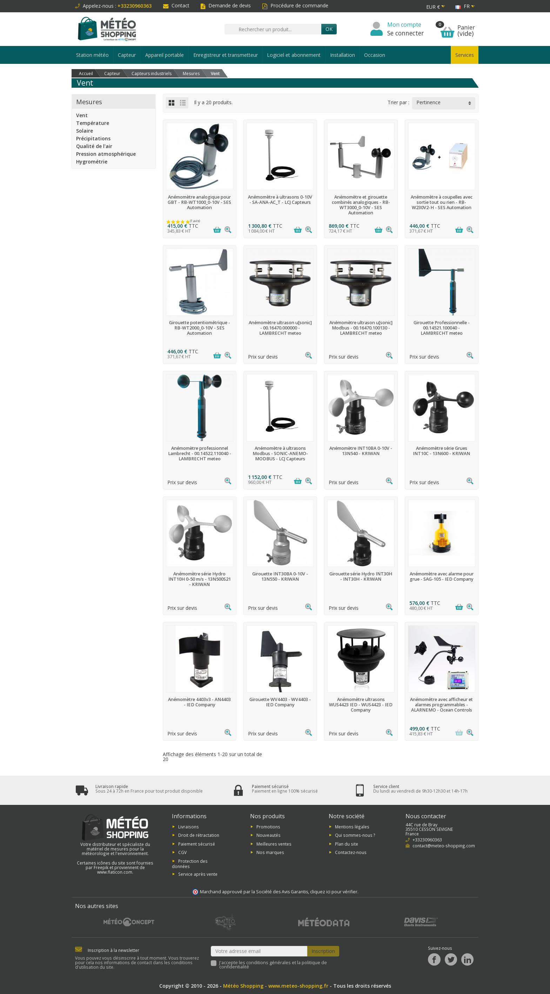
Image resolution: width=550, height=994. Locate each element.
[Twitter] (451, 959)
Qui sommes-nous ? (355, 835)
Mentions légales (352, 826)
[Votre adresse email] (259, 951)
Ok (329, 29)
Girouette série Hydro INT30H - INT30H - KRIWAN (360, 576)
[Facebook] (434, 959)
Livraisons (188, 826)
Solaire (84, 130)
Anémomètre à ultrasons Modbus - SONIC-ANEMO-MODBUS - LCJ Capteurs (280, 453)
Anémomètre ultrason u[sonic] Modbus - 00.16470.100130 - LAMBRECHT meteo (361, 328)
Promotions (268, 826)
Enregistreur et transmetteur (225, 55)
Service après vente (197, 874)
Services (464, 55)
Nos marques (270, 852)
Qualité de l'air (94, 146)
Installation (342, 55)
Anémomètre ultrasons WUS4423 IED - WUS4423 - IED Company (361, 704)
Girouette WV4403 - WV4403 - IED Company (280, 702)
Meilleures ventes (273, 843)
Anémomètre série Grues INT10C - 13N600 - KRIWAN (441, 450)
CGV (182, 852)
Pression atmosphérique (106, 154)
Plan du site (346, 843)
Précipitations (93, 138)
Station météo (92, 55)
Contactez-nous (351, 852)
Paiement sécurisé (196, 843)
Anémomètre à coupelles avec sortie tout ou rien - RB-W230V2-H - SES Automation (441, 202)
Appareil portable (164, 55)
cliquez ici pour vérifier (333, 892)
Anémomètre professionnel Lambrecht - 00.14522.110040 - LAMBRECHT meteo (199, 453)
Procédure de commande (295, 5)
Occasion (374, 55)
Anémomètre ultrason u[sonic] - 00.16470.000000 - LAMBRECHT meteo (280, 328)
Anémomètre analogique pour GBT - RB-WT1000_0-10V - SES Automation (199, 202)
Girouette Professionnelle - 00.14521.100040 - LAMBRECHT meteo (442, 328)
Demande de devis (226, 5)
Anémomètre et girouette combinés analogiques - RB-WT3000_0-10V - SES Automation (361, 205)
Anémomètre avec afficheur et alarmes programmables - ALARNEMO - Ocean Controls (441, 704)
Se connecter (405, 33)
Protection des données (190, 863)
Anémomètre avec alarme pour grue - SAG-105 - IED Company (442, 576)
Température (92, 123)
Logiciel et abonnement (294, 55)
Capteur (127, 55)
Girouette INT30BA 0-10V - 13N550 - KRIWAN (280, 576)
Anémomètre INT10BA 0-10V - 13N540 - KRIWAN (360, 450)
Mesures (89, 101)
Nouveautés (268, 835)
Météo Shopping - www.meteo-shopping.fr (275, 985)
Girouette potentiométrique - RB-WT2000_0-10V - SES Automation (199, 328)
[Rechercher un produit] (272, 29)
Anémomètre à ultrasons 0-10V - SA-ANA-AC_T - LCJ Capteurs (280, 199)
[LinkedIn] (467, 959)
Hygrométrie (91, 161)
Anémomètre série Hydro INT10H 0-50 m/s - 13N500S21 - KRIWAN (199, 579)
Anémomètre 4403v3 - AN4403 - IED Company (199, 702)
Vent (82, 115)
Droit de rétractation (198, 835)
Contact (176, 5)
